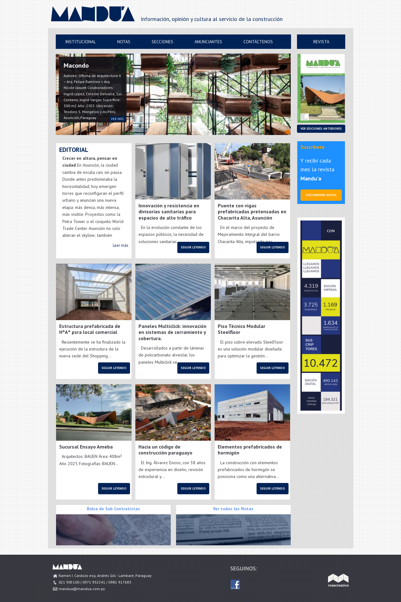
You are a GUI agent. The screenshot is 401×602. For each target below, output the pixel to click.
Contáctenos (258, 41)
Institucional (80, 41)
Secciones (162, 41)
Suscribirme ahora (321, 195)
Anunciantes (208, 41)
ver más (117, 119)
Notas (123, 41)
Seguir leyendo (193, 247)
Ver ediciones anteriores (321, 129)
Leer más (120, 245)
